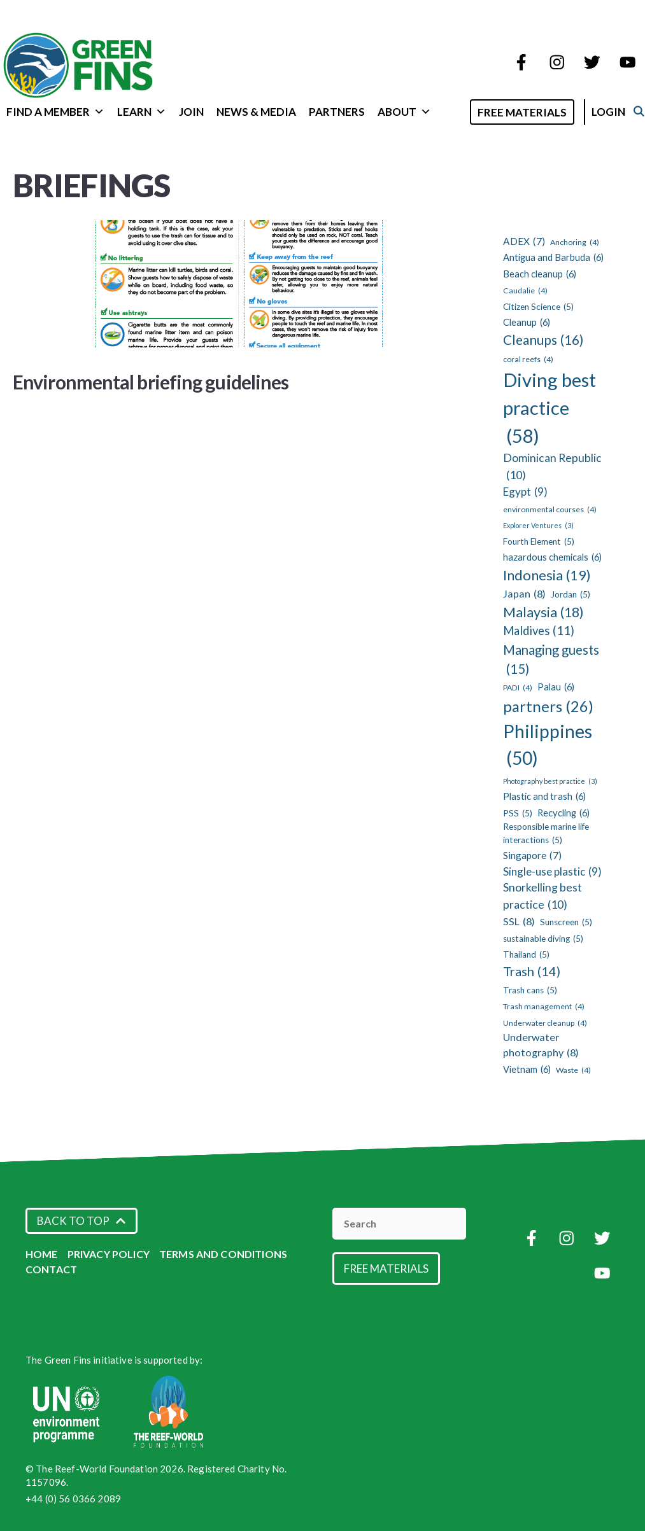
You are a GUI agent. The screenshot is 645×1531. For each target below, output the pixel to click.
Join (191, 111)
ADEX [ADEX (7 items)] (524, 241)
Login (622, 111)
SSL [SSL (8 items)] (519, 921)
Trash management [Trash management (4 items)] (544, 1006)
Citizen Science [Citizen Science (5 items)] (538, 306)
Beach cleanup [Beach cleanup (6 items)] (539, 274)
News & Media (256, 111)
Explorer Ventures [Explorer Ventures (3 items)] (538, 526)
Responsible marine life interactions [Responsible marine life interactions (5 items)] (546, 833)
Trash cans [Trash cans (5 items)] (530, 990)
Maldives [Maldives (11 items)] (538, 631)
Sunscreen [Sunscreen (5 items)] (566, 922)
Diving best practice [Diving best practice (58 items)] (549, 409)
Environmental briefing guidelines (150, 381)
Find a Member (55, 111)
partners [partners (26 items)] (548, 706)
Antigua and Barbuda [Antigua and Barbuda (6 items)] (553, 258)
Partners (337, 111)
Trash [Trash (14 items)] (531, 971)
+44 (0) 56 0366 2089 (73, 1498)
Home (41, 1254)
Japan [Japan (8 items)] (524, 593)
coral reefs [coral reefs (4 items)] (528, 359)
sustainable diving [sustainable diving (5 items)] (543, 938)
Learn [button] (141, 111)
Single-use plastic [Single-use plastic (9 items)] (552, 871)
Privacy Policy (108, 1254)
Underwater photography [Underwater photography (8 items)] (541, 1046)
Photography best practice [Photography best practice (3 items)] (550, 781)
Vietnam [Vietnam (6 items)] (527, 1070)
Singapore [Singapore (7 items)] (532, 855)
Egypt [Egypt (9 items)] (525, 492)
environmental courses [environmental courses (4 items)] (550, 509)
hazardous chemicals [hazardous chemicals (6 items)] (552, 557)
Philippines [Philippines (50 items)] (547, 746)
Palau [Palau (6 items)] (555, 687)
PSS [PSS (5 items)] (517, 813)
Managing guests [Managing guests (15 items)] (551, 660)
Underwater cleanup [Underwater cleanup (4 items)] (545, 1023)
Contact (51, 1269)
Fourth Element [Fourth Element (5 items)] (538, 541)
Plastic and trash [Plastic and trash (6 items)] (544, 797)
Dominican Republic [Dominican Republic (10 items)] (552, 467)
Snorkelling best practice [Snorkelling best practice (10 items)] (542, 897)
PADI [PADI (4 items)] (517, 688)
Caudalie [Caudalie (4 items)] (525, 291)
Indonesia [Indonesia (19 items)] (547, 575)
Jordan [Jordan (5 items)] (570, 594)
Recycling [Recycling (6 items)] (563, 813)
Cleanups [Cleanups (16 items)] (543, 340)
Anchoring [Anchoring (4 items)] (574, 242)
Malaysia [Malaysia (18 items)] (543, 612)
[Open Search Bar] (467, 111)
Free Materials (535, 112)
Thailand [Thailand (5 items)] (526, 954)
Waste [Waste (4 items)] (573, 1070)
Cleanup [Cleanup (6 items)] (526, 323)
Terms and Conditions (223, 1254)
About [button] (404, 111)
